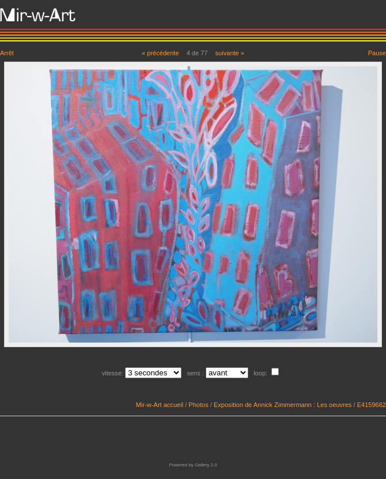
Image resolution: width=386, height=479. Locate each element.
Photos (198, 404)
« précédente (160, 53)
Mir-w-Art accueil (159, 404)
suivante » (229, 53)
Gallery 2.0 (206, 464)
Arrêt (7, 53)
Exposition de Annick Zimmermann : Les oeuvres (282, 404)
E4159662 (371, 404)
